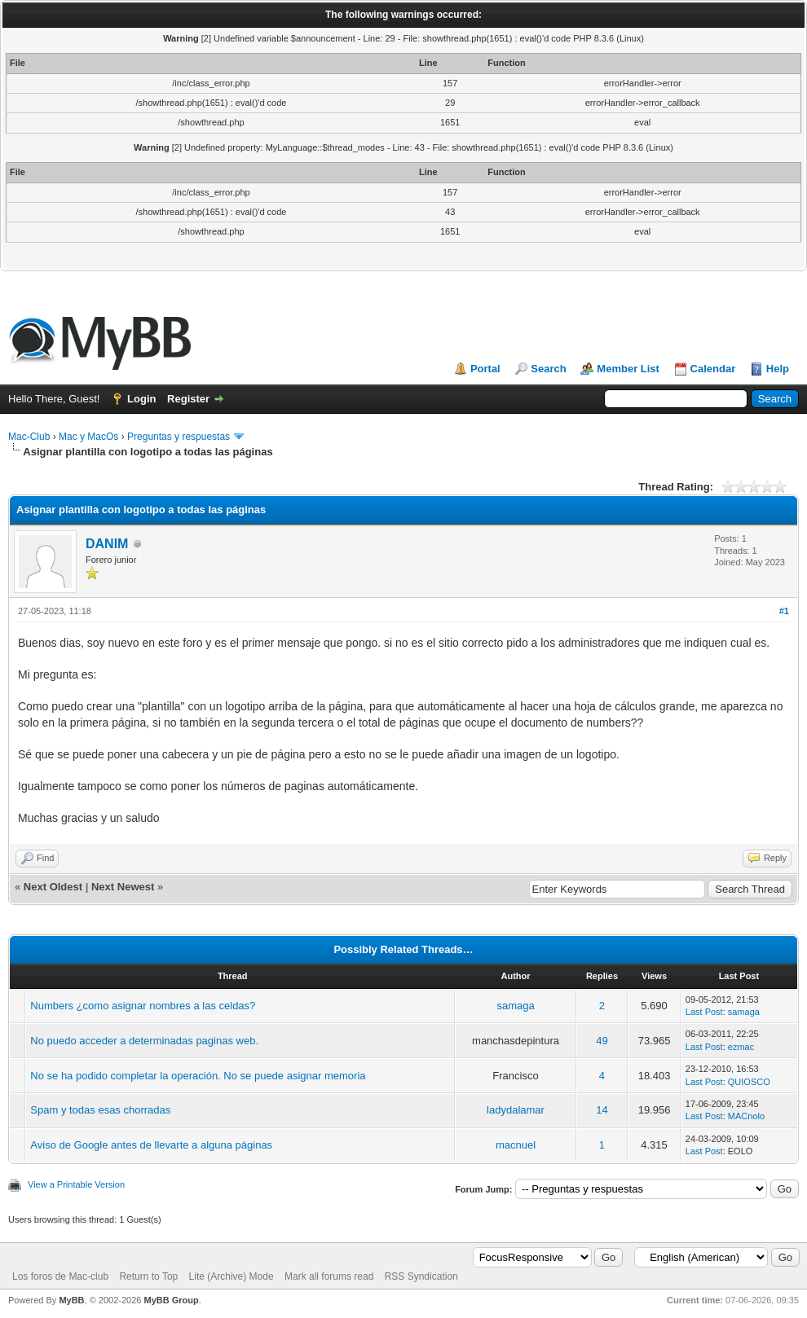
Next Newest (122, 887)
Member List (628, 368)
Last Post (704, 1012)
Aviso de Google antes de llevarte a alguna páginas (151, 1145)
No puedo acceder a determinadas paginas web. (144, 1041)
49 (601, 1041)
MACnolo (746, 1116)
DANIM (107, 544)
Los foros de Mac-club (60, 1276)
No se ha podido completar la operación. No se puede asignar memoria (197, 1076)
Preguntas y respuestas (178, 436)
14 (601, 1110)
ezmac (741, 1047)
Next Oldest (53, 887)
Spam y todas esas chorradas (100, 1110)
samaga (515, 1005)
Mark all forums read (328, 1276)
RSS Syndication (421, 1276)
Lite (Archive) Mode (231, 1276)
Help (777, 368)
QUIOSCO (749, 1082)
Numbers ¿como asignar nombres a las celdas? (142, 1005)
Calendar (713, 368)
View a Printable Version (76, 1184)
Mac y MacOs (88, 436)
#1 (784, 611)
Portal (485, 368)
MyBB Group (170, 1300)
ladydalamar (516, 1110)
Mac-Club (29, 436)
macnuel (516, 1145)
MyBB (71, 1300)
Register (188, 399)
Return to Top (148, 1276)
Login (141, 399)
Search (548, 368)
